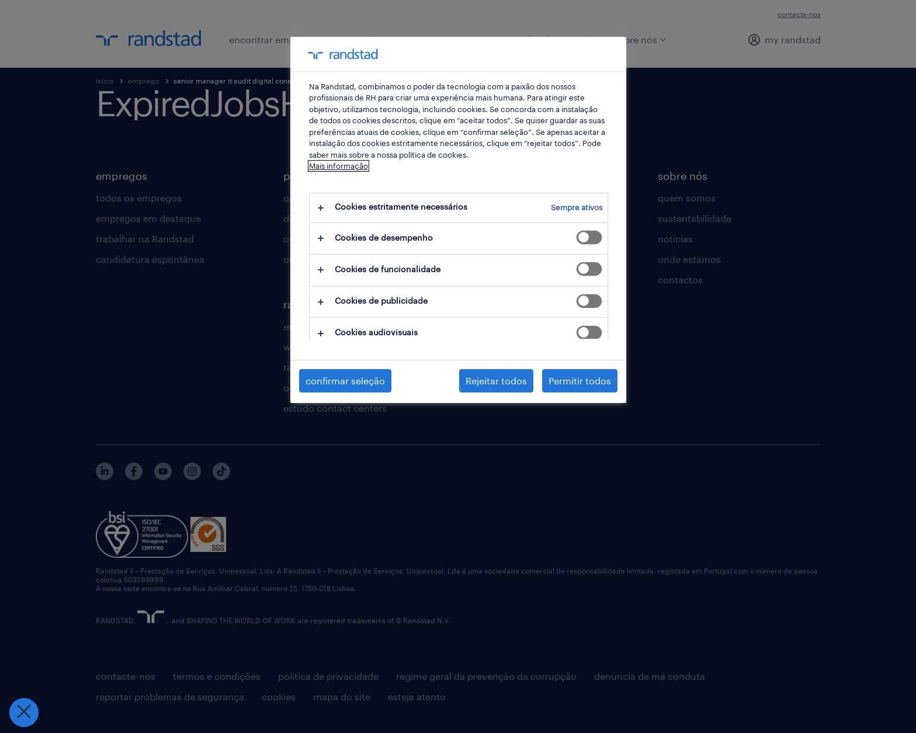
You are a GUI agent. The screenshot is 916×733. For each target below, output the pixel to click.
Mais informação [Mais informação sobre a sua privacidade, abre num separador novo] (338, 166)
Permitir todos (580, 380)
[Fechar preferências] (22, 712)
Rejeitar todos (496, 380)
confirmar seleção (345, 380)
